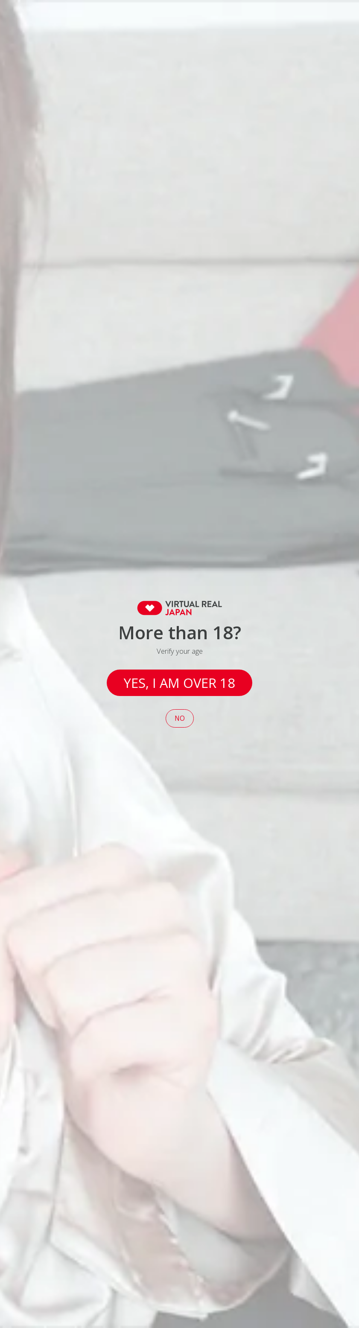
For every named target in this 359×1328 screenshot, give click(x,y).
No (180, 718)
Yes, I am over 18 (179, 683)
